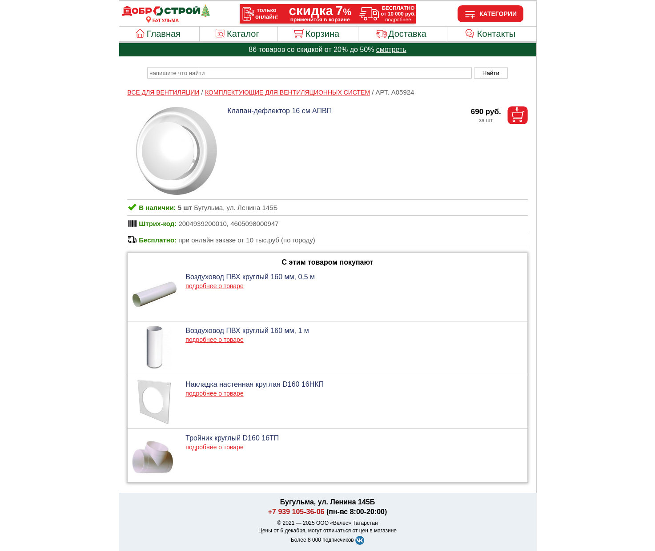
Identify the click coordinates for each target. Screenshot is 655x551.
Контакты (496, 34)
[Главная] (165, 15)
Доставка (407, 34)
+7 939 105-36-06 (296, 511)
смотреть (391, 49)
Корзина (322, 34)
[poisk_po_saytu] (309, 73)
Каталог (243, 34)
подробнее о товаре (214, 285)
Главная (164, 34)
